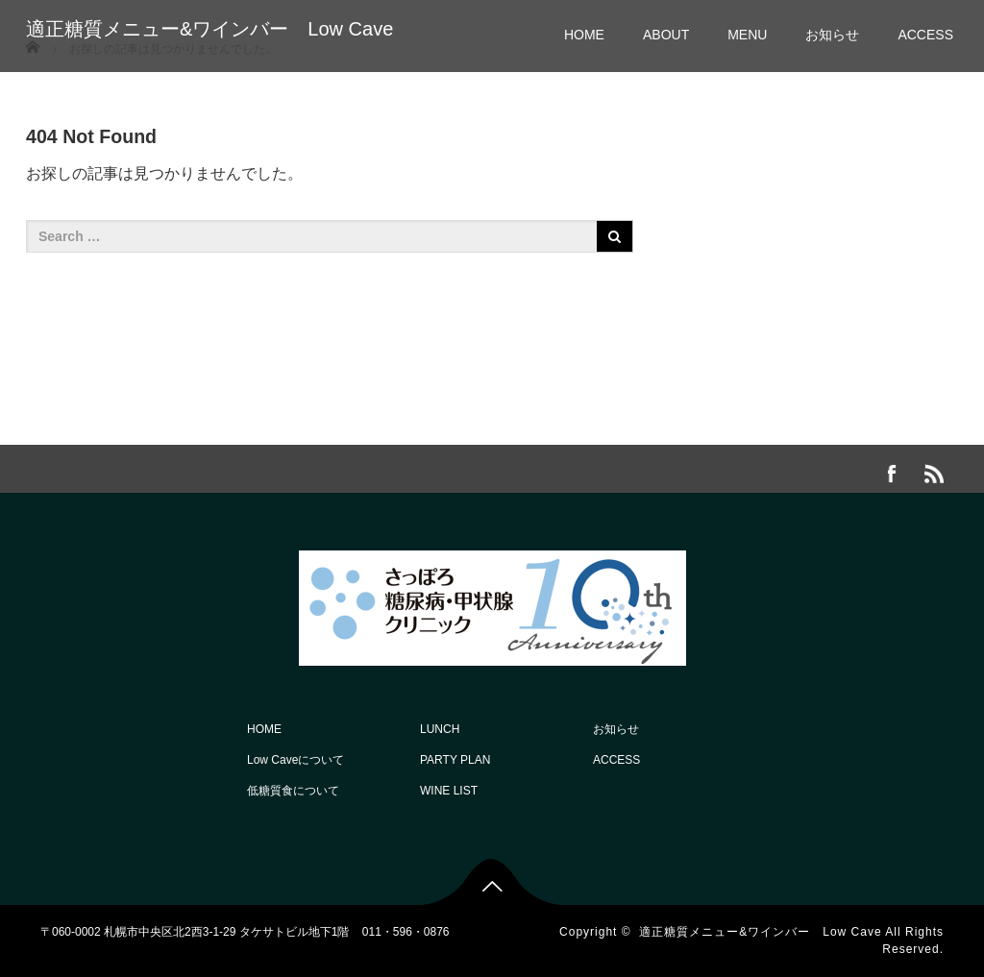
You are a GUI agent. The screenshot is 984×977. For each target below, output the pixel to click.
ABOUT (666, 34)
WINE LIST (449, 790)
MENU (747, 34)
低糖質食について (293, 790)
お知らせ (832, 34)
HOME (584, 34)
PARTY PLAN (455, 760)
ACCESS (925, 34)
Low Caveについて (295, 760)
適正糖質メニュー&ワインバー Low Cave (209, 28)
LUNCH (439, 729)
